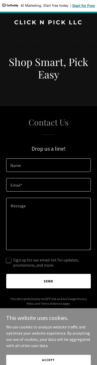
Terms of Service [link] (51, 303)
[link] (48, 22)
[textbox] (48, 165)
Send (48, 281)
